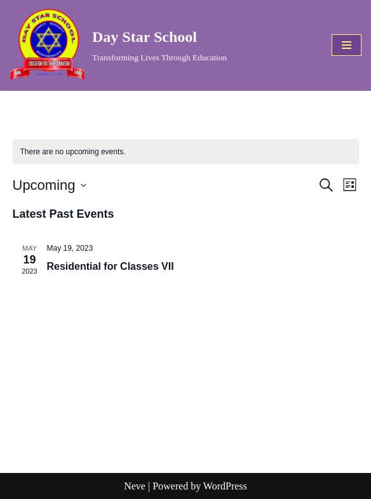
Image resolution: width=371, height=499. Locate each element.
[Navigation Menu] (346, 45)
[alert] (186, 152)
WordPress (225, 486)
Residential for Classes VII (110, 266)
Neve (134, 486)
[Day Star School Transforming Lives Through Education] (118, 45)
